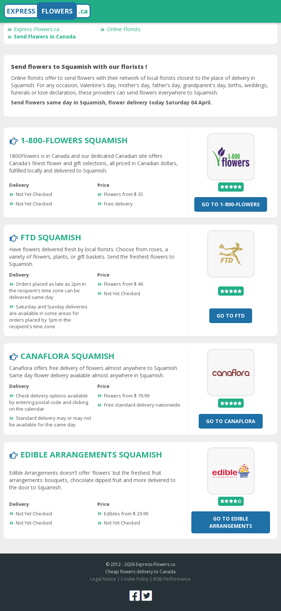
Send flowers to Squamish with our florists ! (79, 67)
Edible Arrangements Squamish (91, 454)
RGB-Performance (172, 579)
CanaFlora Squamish (67, 355)
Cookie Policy (135, 579)
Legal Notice (103, 579)
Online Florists (120, 29)
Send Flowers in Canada (41, 36)
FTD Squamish (50, 237)
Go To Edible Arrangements (230, 522)
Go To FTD (231, 315)
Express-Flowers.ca (33, 29)
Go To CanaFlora (230, 421)
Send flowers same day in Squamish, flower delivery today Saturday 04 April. (111, 102)
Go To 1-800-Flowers (231, 204)
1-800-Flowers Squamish (74, 139)
